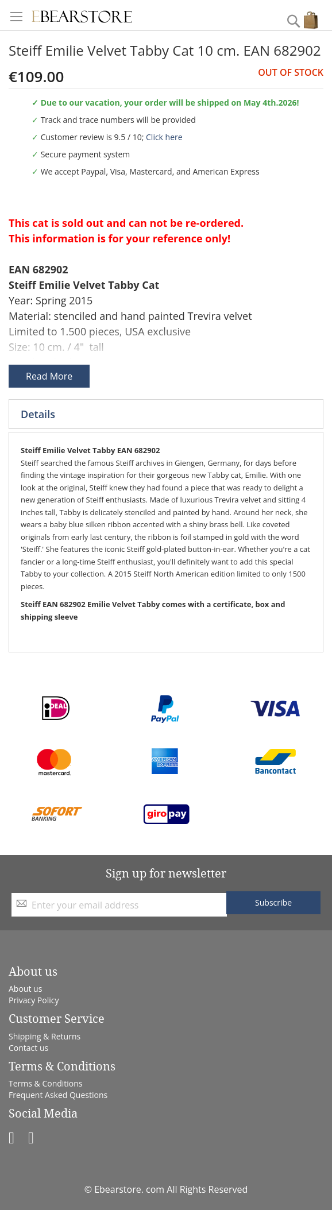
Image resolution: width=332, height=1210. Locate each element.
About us (25, 988)
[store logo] (82, 15)
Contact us (28, 1047)
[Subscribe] (273, 902)
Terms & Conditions (46, 1083)
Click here (164, 137)
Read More (49, 376)
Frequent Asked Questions (58, 1094)
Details (38, 414)
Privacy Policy (34, 1000)
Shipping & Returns (44, 1036)
